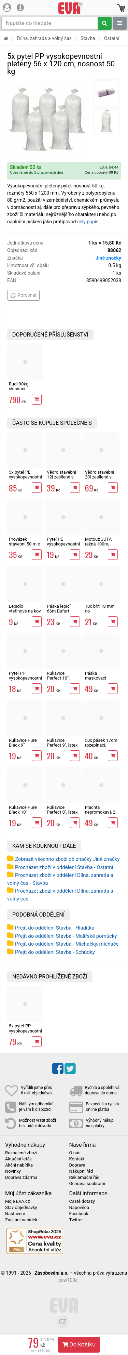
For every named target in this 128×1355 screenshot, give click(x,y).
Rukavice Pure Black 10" (23, 810)
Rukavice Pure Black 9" (23, 743)
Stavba (88, 38)
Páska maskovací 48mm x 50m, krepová (98, 680)
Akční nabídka (19, 1165)
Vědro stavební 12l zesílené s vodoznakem (61, 477)
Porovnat (23, 295)
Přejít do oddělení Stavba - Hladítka (54, 928)
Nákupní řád (81, 1171)
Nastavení (15, 1213)
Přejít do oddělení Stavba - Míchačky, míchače (67, 944)
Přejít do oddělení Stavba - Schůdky (55, 952)
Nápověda (79, 1207)
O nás (75, 1152)
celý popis (88, 221)
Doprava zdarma (21, 1177)
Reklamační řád (84, 1177)
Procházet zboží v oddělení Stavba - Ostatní (64, 867)
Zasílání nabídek (21, 1220)
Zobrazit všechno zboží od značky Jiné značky (67, 859)
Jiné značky (108, 258)
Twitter (76, 1220)
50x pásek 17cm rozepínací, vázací (101, 745)
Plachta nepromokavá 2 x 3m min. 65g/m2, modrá (100, 815)
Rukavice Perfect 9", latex (62, 743)
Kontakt (77, 1159)
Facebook (78, 1213)
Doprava (77, 1165)
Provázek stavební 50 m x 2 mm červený (24, 544)
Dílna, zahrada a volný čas (44, 38)
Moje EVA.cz (17, 1201)
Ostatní (111, 38)
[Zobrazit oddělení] (120, 23)
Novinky (13, 1171)
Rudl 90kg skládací (18, 386)
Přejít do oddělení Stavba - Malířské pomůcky (66, 936)
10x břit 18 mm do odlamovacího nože (100, 613)
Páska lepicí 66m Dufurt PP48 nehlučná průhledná (61, 613)
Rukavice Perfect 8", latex (62, 810)
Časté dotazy (82, 1201)
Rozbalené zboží (21, 1152)
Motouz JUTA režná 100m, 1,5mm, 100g (98, 544)
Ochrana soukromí (87, 1183)
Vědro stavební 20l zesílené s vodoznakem (99, 477)
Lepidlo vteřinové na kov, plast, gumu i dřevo (25, 613)
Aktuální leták (18, 1159)
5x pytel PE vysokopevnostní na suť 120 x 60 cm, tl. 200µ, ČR (25, 479)
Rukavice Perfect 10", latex (58, 678)
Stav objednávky (21, 1207)
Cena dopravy (101, 172)
